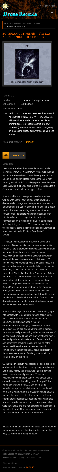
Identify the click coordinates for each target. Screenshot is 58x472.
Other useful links (9, 463)
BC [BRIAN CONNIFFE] (31, 23)
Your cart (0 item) (48, 6)
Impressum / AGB (34, 458)
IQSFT (30, 467)
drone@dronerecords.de (39, 450)
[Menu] (52, 12)
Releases (17, 23)
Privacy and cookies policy (13, 458)
